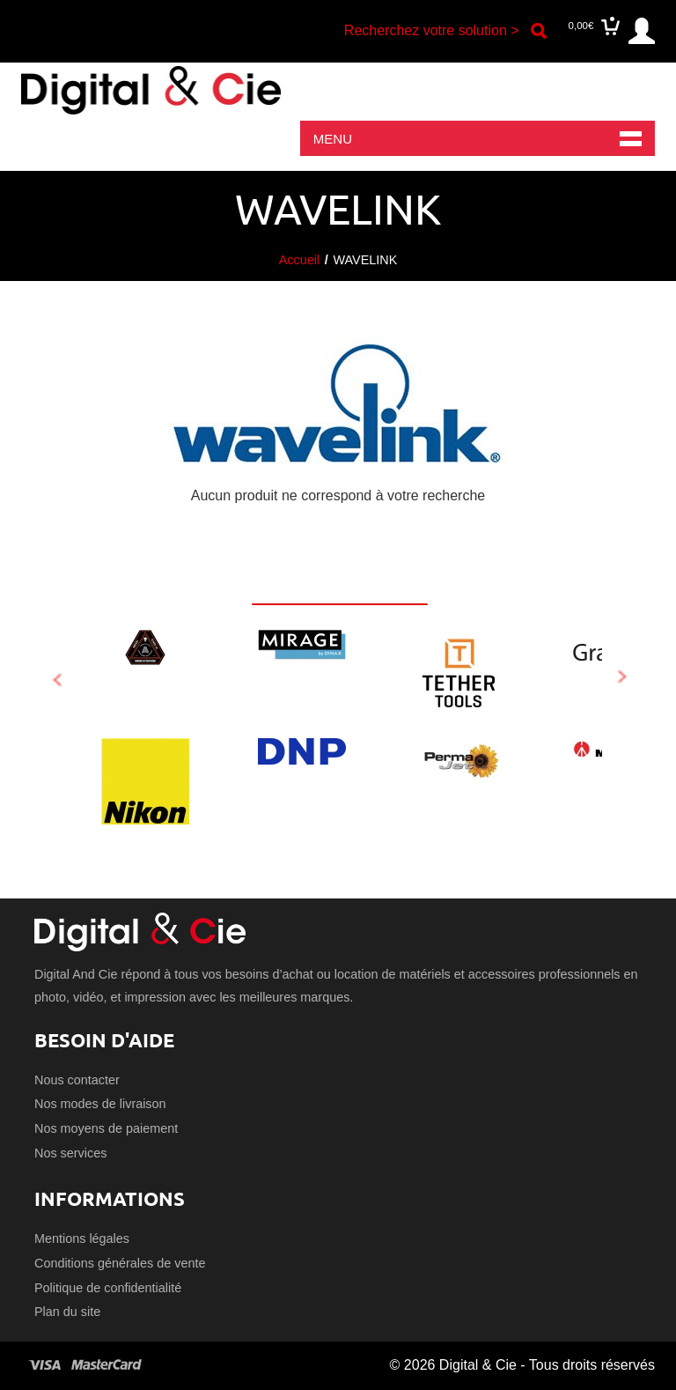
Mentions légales (81, 1238)
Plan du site (67, 1312)
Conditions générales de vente (119, 1263)
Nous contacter (77, 1080)
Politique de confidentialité (107, 1288)
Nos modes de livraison (100, 1104)
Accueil (299, 260)
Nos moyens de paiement (106, 1128)
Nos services (70, 1153)
